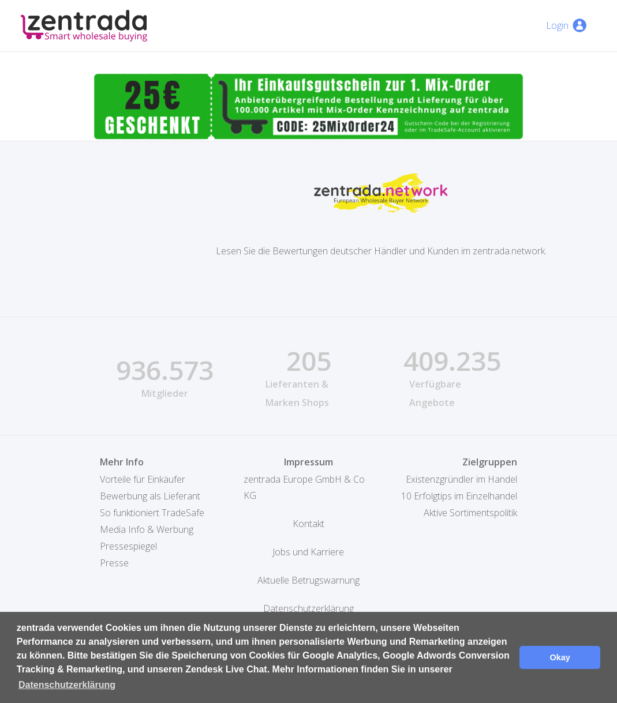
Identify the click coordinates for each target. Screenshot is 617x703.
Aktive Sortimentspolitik (470, 512)
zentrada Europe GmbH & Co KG (304, 487)
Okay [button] (560, 657)
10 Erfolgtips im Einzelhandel (459, 496)
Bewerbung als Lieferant (150, 496)
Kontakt (308, 523)
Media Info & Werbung (146, 529)
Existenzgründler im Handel (461, 479)
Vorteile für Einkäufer (142, 479)
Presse (114, 563)
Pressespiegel (128, 546)
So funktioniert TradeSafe (152, 512)
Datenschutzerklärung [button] (66, 685)
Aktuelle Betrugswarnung (308, 580)
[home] (84, 26)
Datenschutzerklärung (308, 608)
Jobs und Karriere (308, 552)
